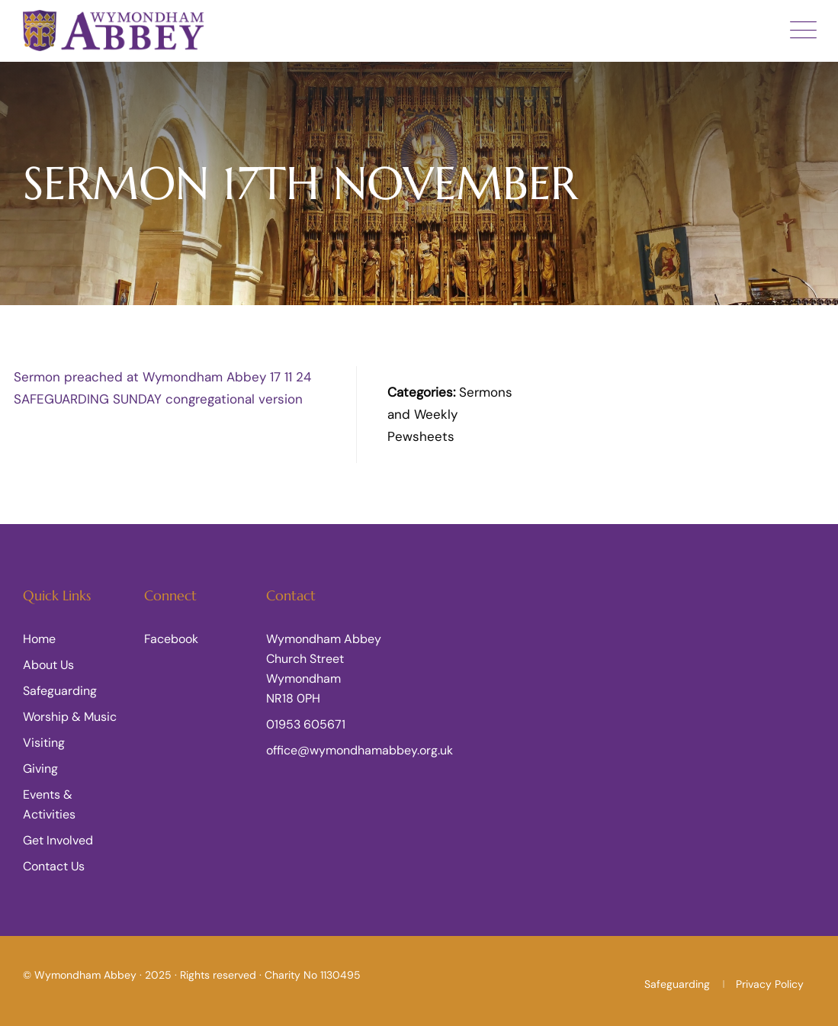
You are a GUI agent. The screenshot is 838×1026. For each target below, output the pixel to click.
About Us (48, 665)
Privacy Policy (770, 984)
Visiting (44, 743)
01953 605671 (305, 724)
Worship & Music (70, 717)
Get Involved (58, 840)
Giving (40, 769)
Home (39, 639)
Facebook (171, 639)
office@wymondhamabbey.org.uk (359, 750)
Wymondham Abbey (85, 975)
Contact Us (54, 866)
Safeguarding (60, 691)
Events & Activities (49, 804)
